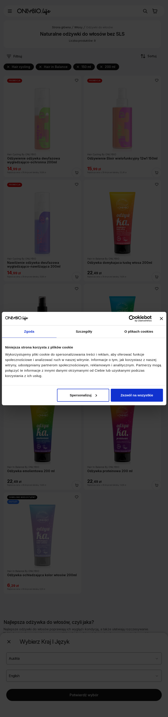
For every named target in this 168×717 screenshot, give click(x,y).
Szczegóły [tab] (84, 331)
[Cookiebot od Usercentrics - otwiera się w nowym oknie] (131, 318)
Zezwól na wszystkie (136, 395)
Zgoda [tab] (29, 331)
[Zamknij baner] (161, 318)
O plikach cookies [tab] (138, 331)
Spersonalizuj (83, 395)
